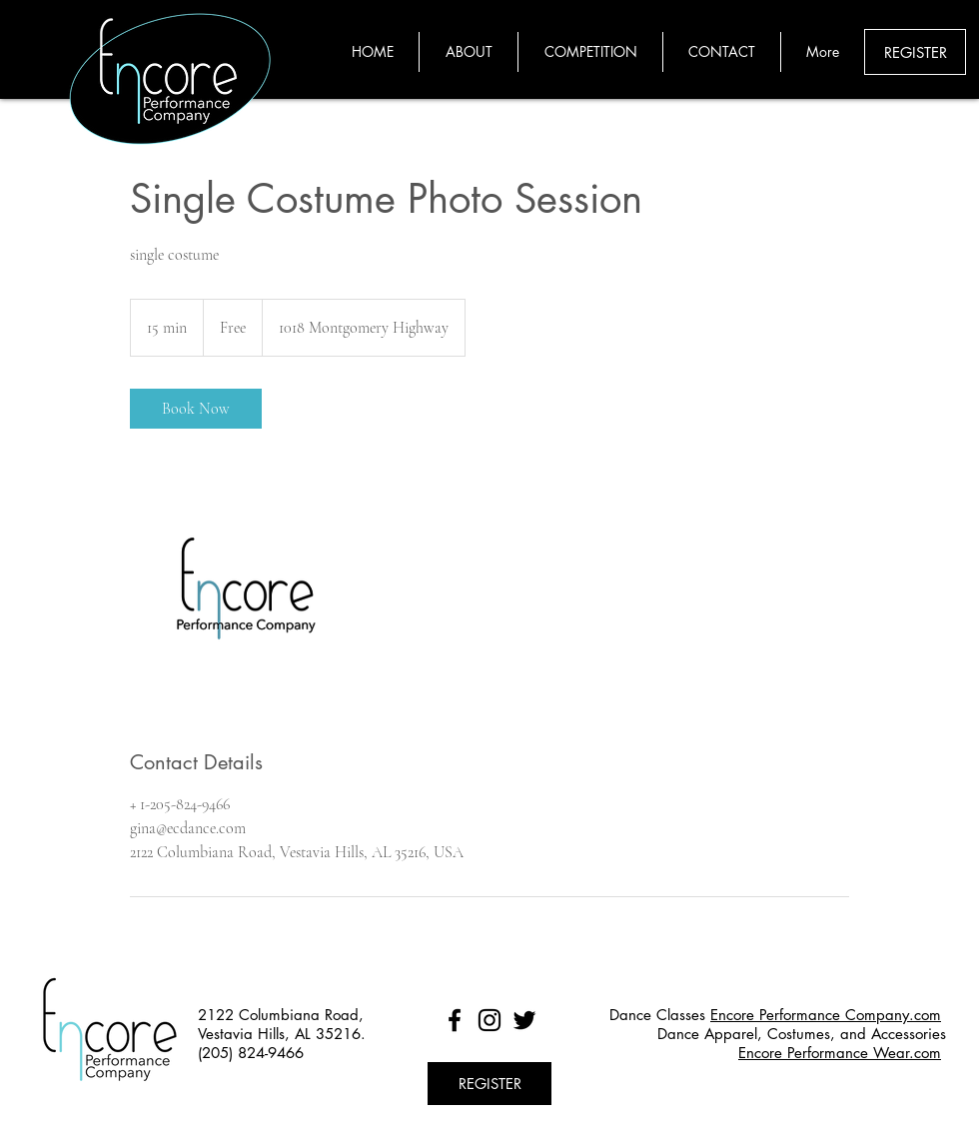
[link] (196, 409)
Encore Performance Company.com (825, 1014)
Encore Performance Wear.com (839, 1052)
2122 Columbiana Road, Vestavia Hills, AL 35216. (282, 1024)
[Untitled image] (246, 588)
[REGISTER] (915, 52)
